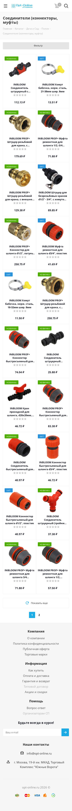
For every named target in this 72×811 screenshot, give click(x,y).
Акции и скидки (36, 692)
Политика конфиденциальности (36, 643)
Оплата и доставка (36, 676)
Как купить (36, 670)
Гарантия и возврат (36, 681)
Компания (36, 631)
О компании (36, 638)
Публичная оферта (36, 649)
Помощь (36, 701)
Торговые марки (36, 654)
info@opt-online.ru (39, 753)
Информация (36, 663)
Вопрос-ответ (36, 708)
